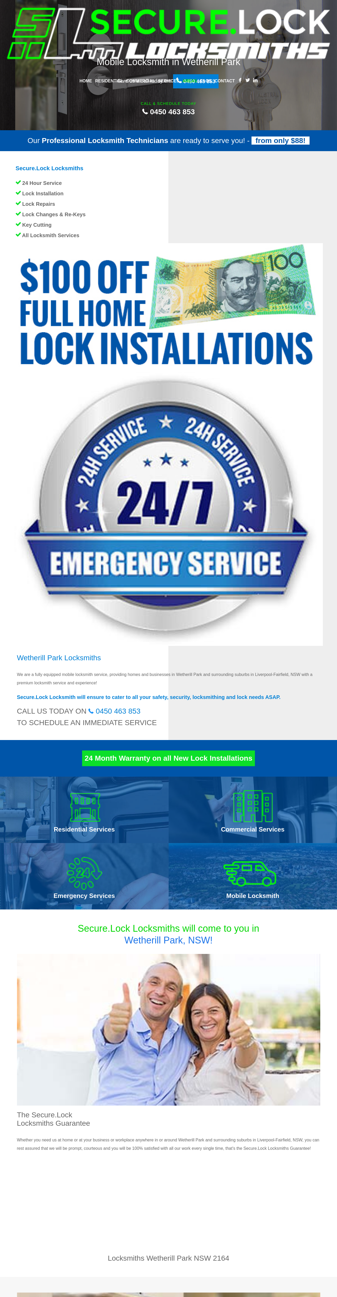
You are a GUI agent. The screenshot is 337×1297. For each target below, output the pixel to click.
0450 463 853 (168, 112)
